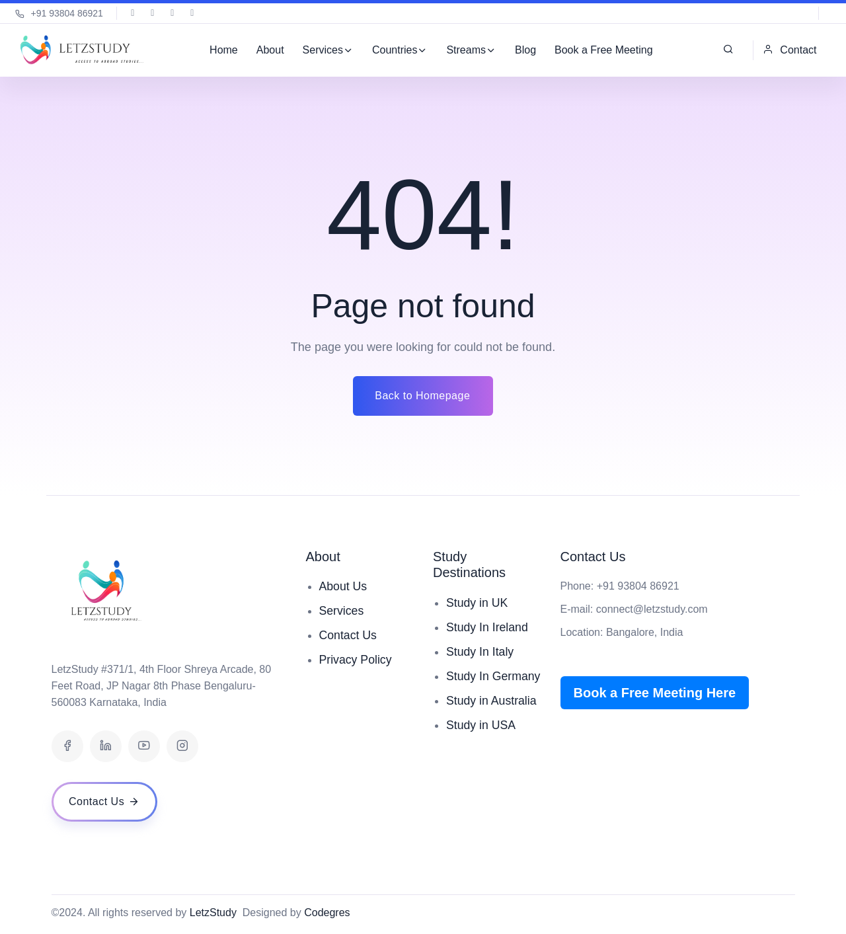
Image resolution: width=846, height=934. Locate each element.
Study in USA (481, 743)
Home (224, 50)
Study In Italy (480, 651)
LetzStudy (213, 912)
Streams (466, 50)
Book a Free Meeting (604, 50)
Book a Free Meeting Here (655, 692)
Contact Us (348, 635)
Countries (394, 50)
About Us (343, 586)
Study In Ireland (487, 627)
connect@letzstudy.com (652, 609)
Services (322, 50)
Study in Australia (492, 718)
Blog (525, 50)
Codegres (327, 912)
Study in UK (477, 602)
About (270, 50)
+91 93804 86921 (59, 13)
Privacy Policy (356, 659)
